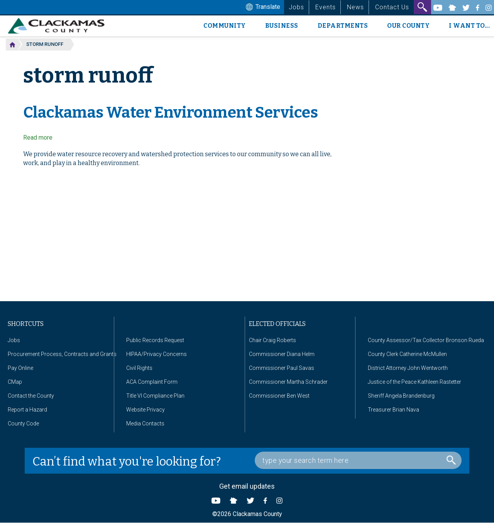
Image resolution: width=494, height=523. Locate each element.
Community (224, 25)
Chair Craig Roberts (272, 340)
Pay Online (20, 368)
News (355, 7)
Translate (262, 7)
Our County (408, 25)
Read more (37, 137)
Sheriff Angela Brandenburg (401, 396)
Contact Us (392, 7)
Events (325, 7)
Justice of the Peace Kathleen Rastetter (414, 382)
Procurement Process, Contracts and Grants (62, 354)
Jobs (296, 7)
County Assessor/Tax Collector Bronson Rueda (426, 340)
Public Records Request (155, 340)
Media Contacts (145, 423)
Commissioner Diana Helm (282, 354)
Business (281, 25)
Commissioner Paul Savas (281, 368)
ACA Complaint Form (152, 382)
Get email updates (247, 486)
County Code (23, 423)
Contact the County (31, 396)
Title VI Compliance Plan (155, 396)
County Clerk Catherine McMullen (407, 354)
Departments (343, 25)
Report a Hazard (27, 410)
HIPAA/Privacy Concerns (156, 354)
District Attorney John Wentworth (408, 368)
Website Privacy (145, 410)
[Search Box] (358, 460)
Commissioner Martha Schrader (288, 382)
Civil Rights (139, 368)
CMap (15, 382)
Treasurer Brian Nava (393, 410)
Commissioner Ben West (279, 396)
